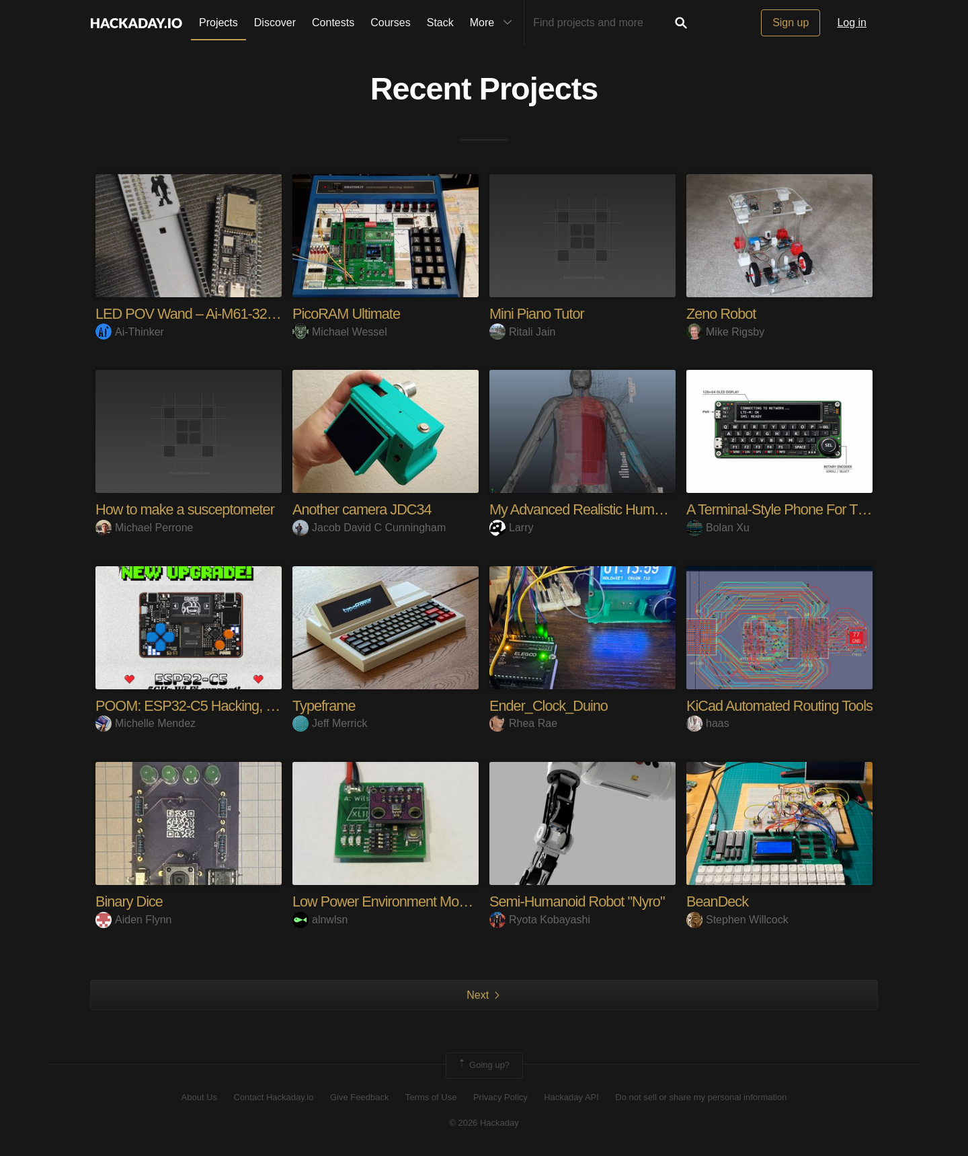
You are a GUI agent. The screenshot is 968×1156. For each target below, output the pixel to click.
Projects (218, 22)
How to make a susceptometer (186, 509)
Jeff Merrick (329, 723)
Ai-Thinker (129, 332)
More (494, 23)
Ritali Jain (522, 332)
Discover (275, 22)
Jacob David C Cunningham (369, 527)
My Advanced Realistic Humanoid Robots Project (634, 509)
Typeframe (324, 705)
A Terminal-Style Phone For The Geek (799, 509)
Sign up (790, 22)
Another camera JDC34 (363, 509)
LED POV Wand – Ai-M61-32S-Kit (196, 313)
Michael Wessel (339, 332)
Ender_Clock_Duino (549, 705)
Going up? (483, 1065)
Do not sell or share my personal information (701, 1097)
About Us (199, 1097)
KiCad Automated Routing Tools (780, 705)
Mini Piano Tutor (537, 313)
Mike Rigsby (725, 332)
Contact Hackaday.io (274, 1097)
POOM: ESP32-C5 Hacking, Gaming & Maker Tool (246, 705)
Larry (511, 527)
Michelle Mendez (145, 723)
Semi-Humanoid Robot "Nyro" (578, 901)
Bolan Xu (718, 527)
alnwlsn (320, 919)
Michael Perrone (144, 527)
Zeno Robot (721, 313)
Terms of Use (431, 1097)
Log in (851, 22)
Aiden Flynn (133, 919)
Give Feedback (359, 1097)
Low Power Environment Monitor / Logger (415, 901)
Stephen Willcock (737, 919)
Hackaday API (571, 1097)
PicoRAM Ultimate (346, 313)
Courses (390, 22)
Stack (440, 22)
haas (707, 723)
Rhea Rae (523, 723)
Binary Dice (129, 901)
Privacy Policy (500, 1097)
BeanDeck (718, 901)
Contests (333, 22)
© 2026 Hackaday (484, 1123)
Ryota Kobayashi (539, 919)
